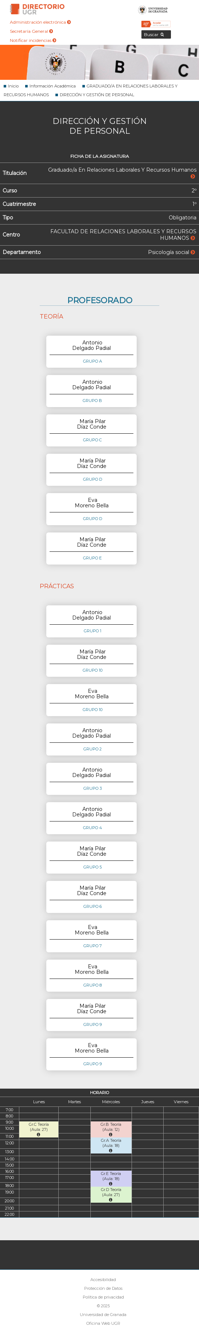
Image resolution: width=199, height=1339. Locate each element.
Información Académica (53, 86)
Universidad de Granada (152, 9)
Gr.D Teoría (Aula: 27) (111, 1194)
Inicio (13, 86)
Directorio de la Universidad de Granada (37, 9)
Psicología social (171, 252)
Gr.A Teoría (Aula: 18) (111, 1145)
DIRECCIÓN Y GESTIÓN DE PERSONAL (97, 94)
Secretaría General (31, 31)
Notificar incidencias (33, 40)
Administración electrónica (40, 22)
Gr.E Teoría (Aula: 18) (111, 1178)
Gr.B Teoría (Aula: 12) (111, 1129)
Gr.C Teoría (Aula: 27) (39, 1129)
